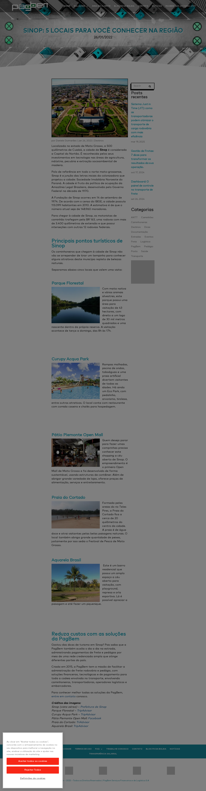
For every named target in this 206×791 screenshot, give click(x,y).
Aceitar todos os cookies (32, 761)
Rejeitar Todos (32, 770)
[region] (33, 760)
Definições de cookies (32, 778)
